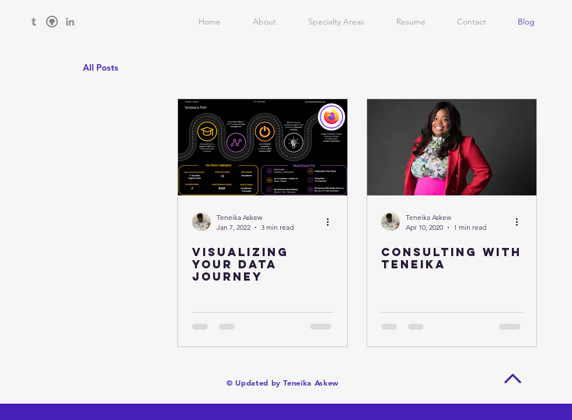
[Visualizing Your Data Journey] (262, 147)
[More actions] (332, 222)
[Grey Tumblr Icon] (34, 21)
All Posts (100, 67)
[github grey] (52, 21)
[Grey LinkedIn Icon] (70, 21)
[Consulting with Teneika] (451, 147)
